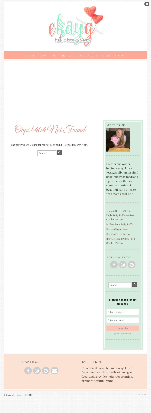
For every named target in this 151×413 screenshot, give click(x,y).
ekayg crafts (21, 395)
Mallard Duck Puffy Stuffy (119, 224)
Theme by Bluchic (142, 394)
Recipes (66, 55)
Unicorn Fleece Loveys (118, 234)
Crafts (106, 55)
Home (31, 55)
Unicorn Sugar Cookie (117, 229)
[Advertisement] (75, 87)
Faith (55, 55)
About (43, 55)
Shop (118, 55)
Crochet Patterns (86, 55)
